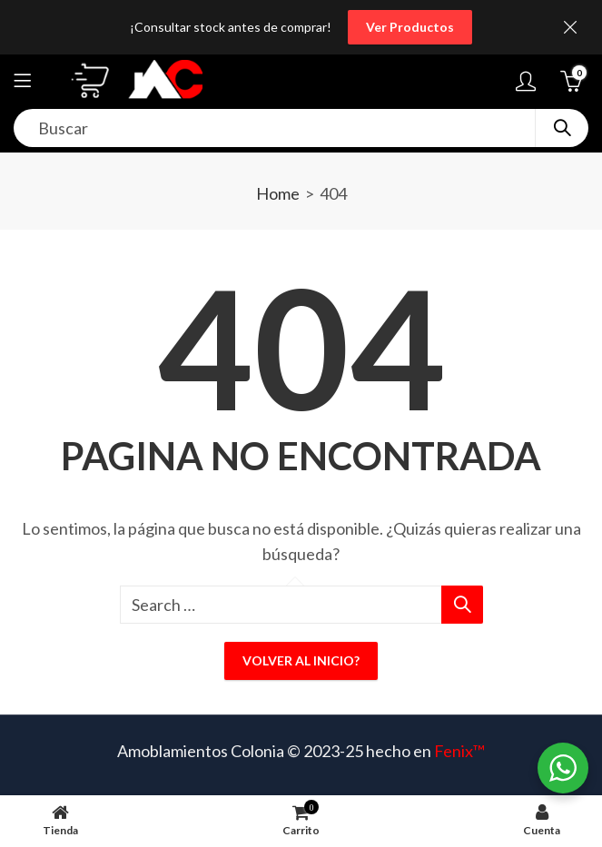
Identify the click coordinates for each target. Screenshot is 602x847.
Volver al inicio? (301, 660)
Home (278, 193)
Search (562, 128)
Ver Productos (410, 26)
